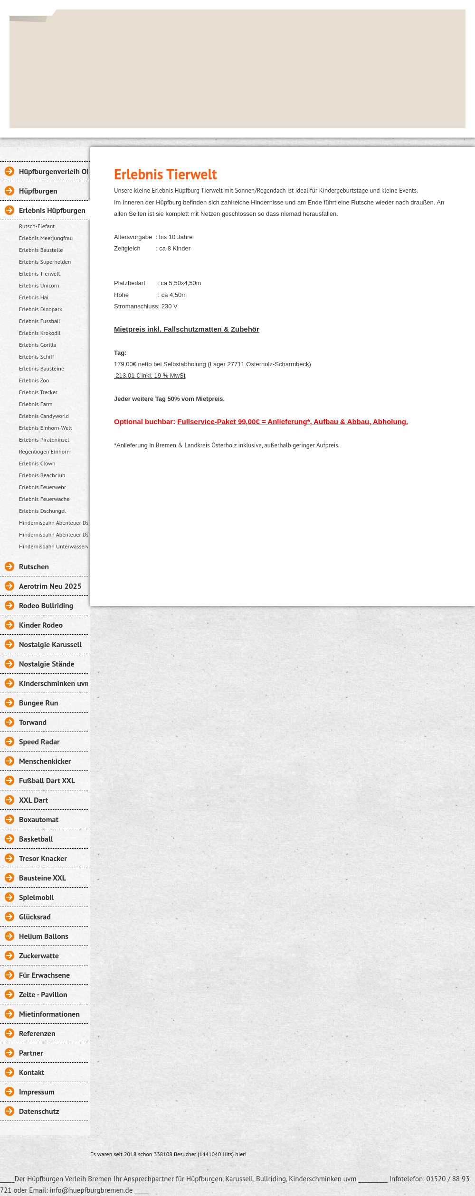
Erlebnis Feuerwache (44, 498)
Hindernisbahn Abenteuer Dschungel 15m (53, 522)
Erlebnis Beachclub (42, 475)
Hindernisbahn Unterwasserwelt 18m (53, 546)
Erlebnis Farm (36, 404)
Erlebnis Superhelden (45, 261)
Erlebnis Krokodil (39, 332)
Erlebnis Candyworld (44, 415)
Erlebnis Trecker (38, 392)
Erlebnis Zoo (34, 380)
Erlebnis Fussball (39, 320)
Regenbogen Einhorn (44, 451)
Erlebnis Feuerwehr (42, 487)
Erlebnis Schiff (36, 356)
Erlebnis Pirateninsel (44, 439)
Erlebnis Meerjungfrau (46, 237)
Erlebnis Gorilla (38, 344)
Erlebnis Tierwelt (39, 273)
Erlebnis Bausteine (41, 368)
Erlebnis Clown (37, 463)
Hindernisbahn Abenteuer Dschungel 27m (53, 534)
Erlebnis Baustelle (41, 249)
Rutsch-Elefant (37, 226)
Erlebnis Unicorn (39, 285)
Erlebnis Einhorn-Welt (45, 427)
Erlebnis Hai (33, 297)
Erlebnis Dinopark (40, 309)
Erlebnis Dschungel (42, 510)
